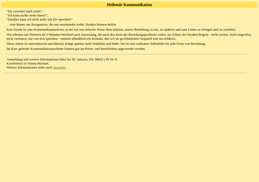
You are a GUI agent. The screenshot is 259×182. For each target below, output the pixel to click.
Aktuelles (59, 67)
